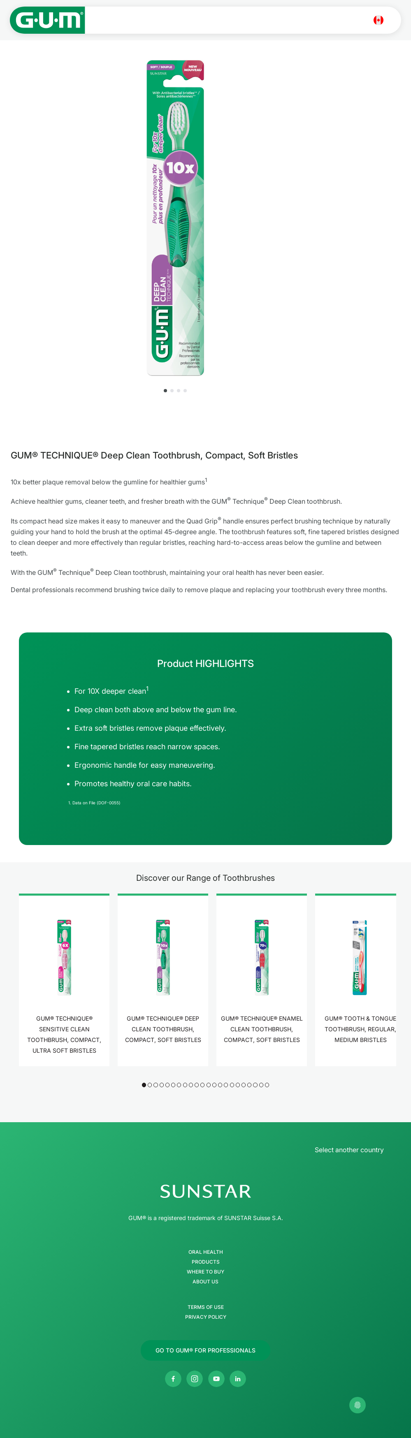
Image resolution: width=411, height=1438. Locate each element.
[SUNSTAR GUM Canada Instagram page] (194, 1379)
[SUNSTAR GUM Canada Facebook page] (173, 1379)
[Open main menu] (394, 20)
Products (206, 1262)
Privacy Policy (205, 1317)
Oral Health (205, 1252)
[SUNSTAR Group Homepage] (205, 1191)
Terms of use (206, 1307)
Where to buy (205, 1271)
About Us (205, 1281)
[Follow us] (205, 1350)
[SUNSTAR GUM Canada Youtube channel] (216, 1379)
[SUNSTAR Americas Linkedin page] (238, 1379)
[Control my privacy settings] (357, 1405)
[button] (165, 390)
